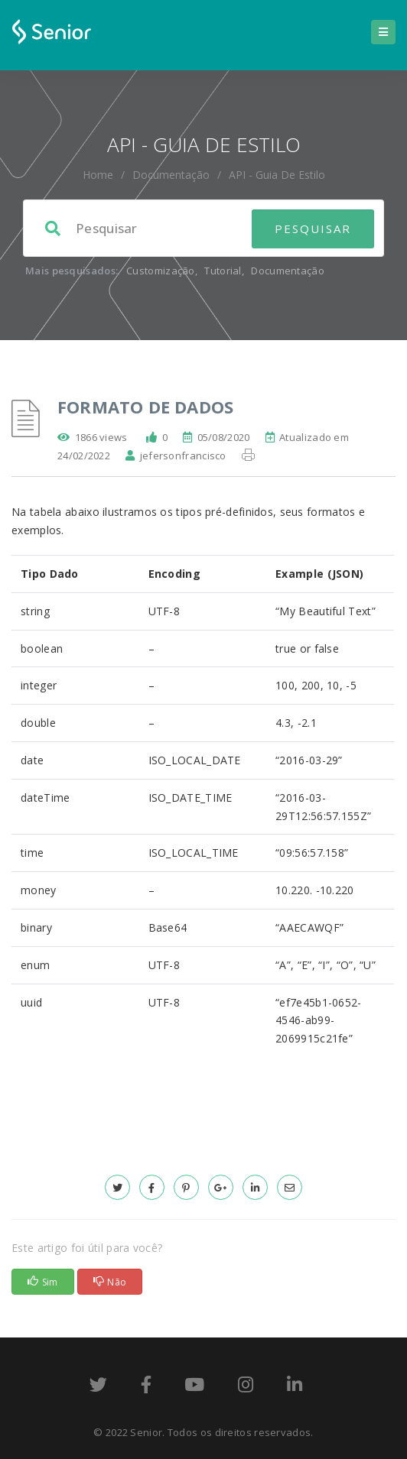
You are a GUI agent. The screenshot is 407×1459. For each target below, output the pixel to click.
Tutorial (222, 270)
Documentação (171, 174)
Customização (160, 270)
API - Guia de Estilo (277, 174)
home (98, 174)
